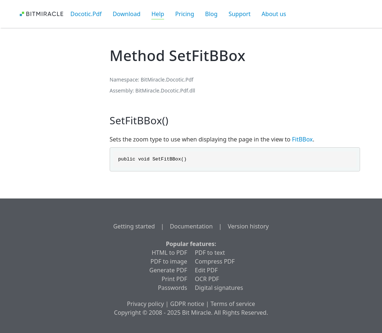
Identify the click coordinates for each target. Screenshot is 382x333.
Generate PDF (168, 270)
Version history (248, 226)
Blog (211, 14)
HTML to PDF (169, 253)
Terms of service (233, 304)
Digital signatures (219, 288)
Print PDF (174, 279)
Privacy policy (145, 304)
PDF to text (210, 253)
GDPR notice (187, 304)
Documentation (191, 226)
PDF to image (169, 261)
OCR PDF (207, 279)
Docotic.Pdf (86, 14)
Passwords (172, 288)
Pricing (184, 14)
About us (274, 14)
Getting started (134, 226)
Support (239, 14)
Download (126, 14)
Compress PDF (215, 261)
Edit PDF (206, 270)
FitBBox (302, 139)
